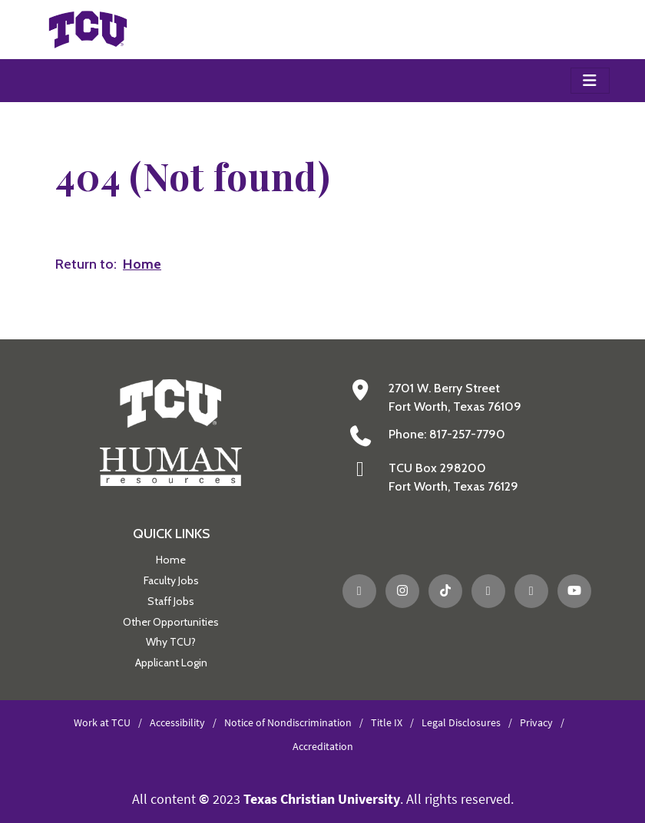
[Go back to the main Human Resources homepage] (171, 431)
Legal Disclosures (461, 722)
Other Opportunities (171, 622)
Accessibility (177, 722)
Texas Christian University (321, 799)
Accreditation (323, 746)
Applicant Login (171, 662)
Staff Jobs (170, 601)
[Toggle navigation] (590, 81)
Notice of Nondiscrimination (288, 722)
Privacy (536, 722)
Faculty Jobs (171, 580)
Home (171, 560)
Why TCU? (171, 642)
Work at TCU (102, 722)
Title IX (386, 722)
